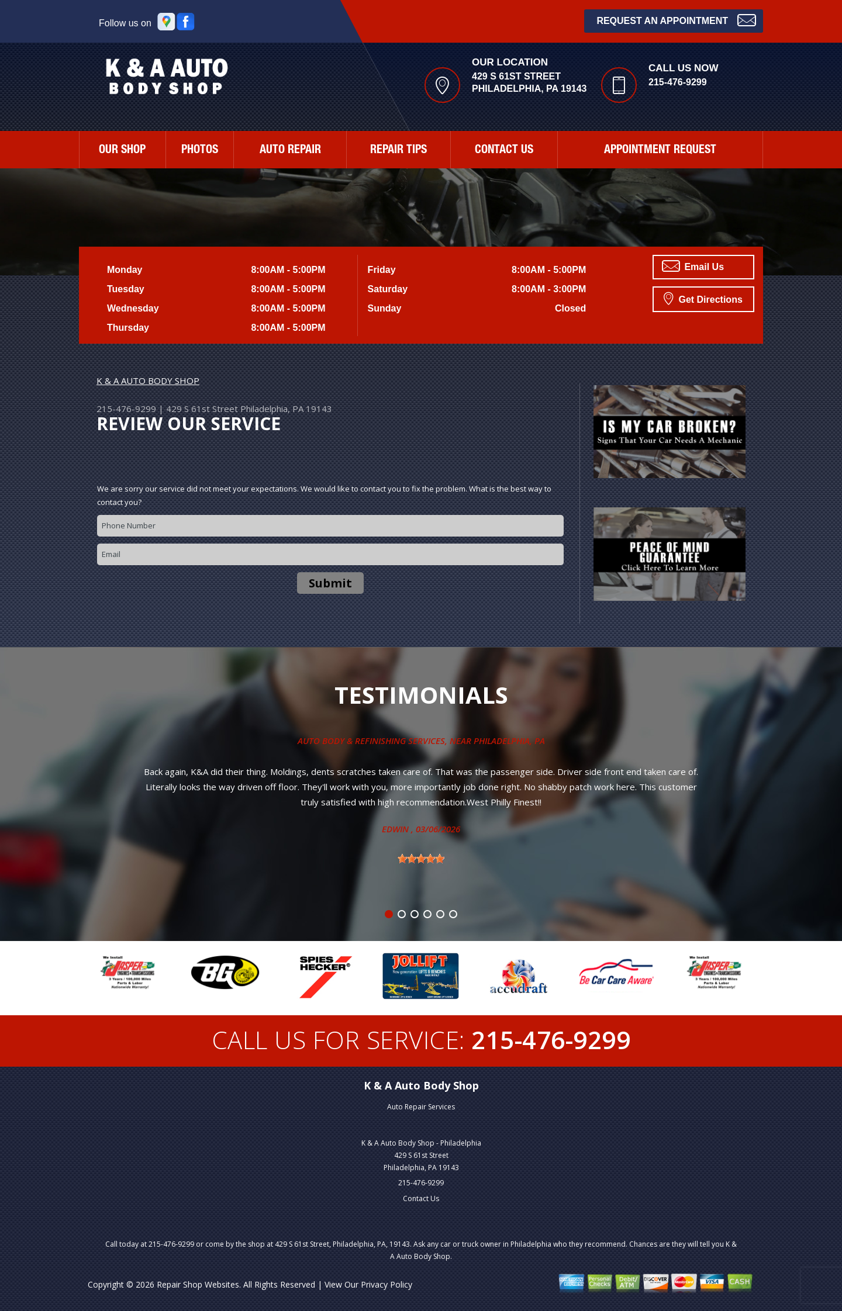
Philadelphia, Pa (509, 740)
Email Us (693, 266)
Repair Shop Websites (198, 1284)
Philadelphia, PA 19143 (286, 408)
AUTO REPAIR (290, 151)
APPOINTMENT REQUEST (660, 151)
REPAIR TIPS (398, 151)
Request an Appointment (676, 19)
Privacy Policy (386, 1284)
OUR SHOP (122, 151)
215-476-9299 (677, 82)
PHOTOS (199, 151)
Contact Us (421, 1198)
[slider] (421, 858)
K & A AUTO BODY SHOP (147, 380)
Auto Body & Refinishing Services (371, 740)
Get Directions (703, 298)
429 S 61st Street (202, 408)
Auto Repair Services (421, 1107)
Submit (330, 583)
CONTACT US (504, 151)
